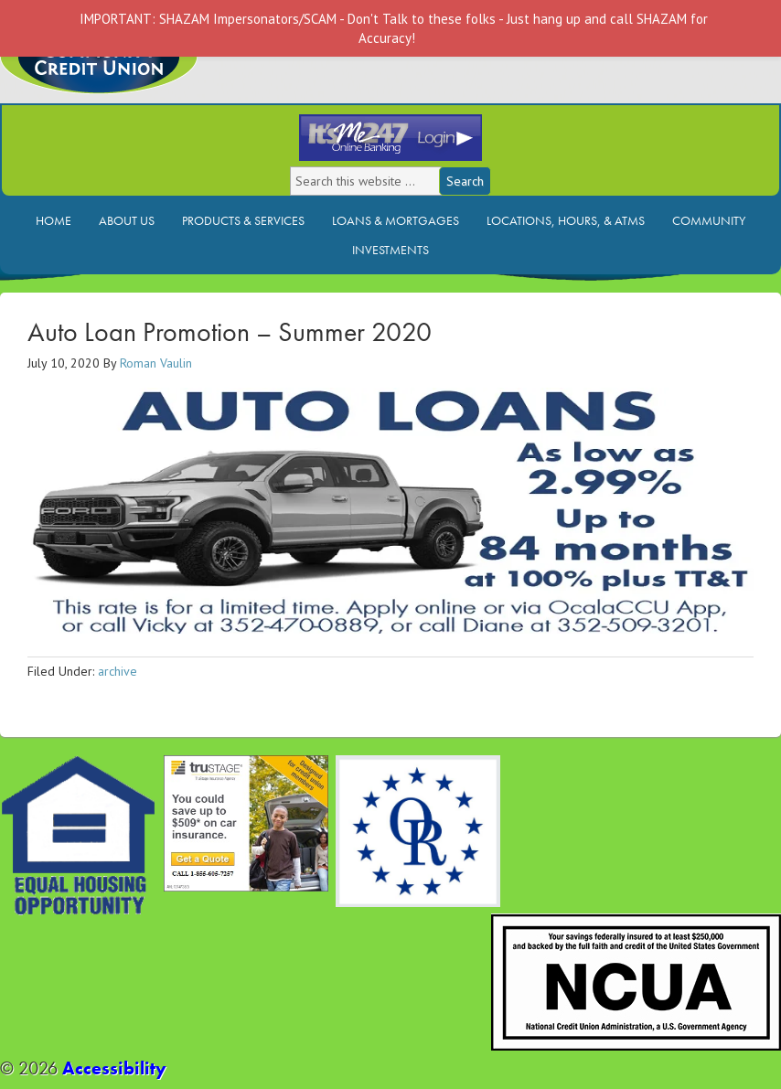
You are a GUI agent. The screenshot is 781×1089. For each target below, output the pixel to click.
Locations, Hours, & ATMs (566, 220)
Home (53, 220)
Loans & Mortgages (395, 220)
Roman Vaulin (156, 363)
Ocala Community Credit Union (160, 70)
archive (117, 671)
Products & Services (243, 220)
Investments (390, 249)
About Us (127, 220)
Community (708, 220)
